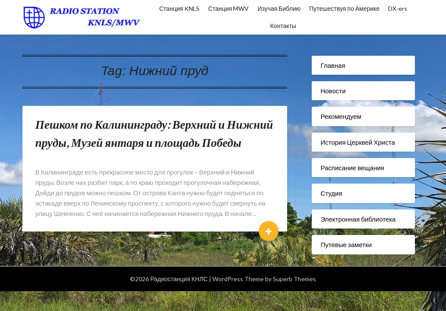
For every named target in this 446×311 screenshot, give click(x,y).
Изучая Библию (278, 8)
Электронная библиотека (357, 219)
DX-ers (397, 8)
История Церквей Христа (357, 142)
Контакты (283, 25)
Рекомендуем (340, 116)
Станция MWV (228, 8)
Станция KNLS (179, 8)
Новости (332, 91)
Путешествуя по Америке (344, 8)
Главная (332, 65)
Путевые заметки (346, 244)
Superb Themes (294, 278)
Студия (331, 193)
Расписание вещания (352, 167)
